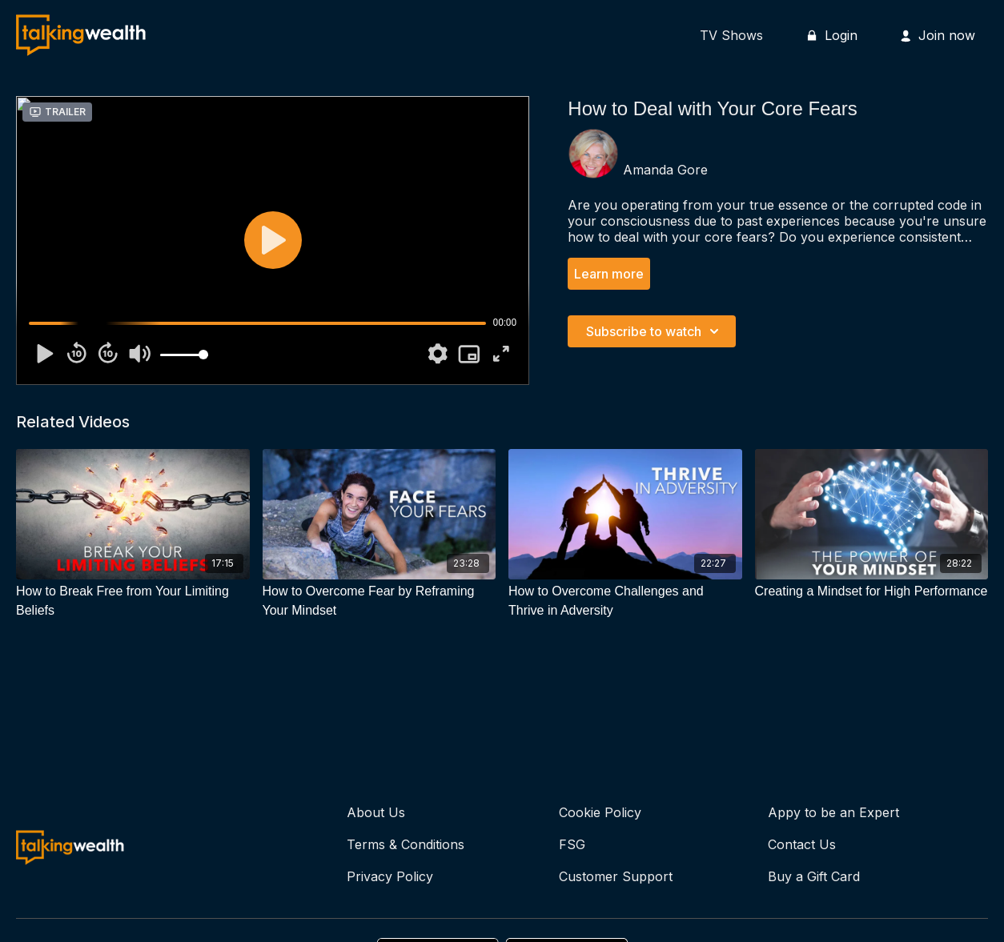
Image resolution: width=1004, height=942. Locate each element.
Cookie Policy (600, 812)
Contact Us (802, 844)
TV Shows (731, 35)
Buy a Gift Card (814, 876)
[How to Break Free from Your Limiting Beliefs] (133, 601)
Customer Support (616, 876)
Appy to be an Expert (833, 812)
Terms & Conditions (405, 844)
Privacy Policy (390, 876)
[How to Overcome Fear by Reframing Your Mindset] (379, 601)
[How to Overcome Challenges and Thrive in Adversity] (625, 601)
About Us (376, 812)
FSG (572, 844)
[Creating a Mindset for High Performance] (872, 591)
